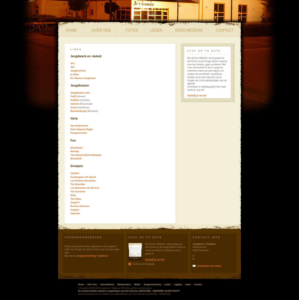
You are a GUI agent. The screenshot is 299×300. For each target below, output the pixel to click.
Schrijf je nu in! (197, 95)
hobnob (74, 104)
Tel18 (73, 96)
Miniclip (74, 151)
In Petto (74, 74)
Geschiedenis (188, 29)
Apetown (75, 213)
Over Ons (92, 284)
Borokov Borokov (80, 206)
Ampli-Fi (75, 202)
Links (187, 284)
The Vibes (75, 199)
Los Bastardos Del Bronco (84, 188)
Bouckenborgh (78, 111)
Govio (73, 107)
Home (71, 29)
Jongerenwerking (152, 284)
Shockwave (76, 147)
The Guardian (77, 184)
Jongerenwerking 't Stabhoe (92, 256)
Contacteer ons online (209, 266)
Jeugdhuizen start (80, 93)
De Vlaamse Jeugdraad (82, 78)
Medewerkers (124, 284)
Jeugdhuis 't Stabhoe (103, 13)
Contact (224, 29)
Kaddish (74, 100)
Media (130, 29)
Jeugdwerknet (78, 70)
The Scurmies (77, 191)
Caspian (74, 209)
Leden (156, 29)
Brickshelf (75, 158)
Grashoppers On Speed (83, 177)
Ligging (178, 284)
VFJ (72, 63)
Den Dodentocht (79, 125)
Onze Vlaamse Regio (81, 129)
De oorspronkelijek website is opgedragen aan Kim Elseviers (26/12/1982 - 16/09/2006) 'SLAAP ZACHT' (129, 291)
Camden (74, 173)
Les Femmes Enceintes (83, 180)
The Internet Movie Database (85, 155)
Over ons (100, 29)
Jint (72, 67)
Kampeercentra (78, 133)
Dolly (73, 195)
